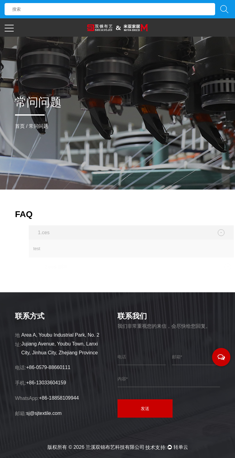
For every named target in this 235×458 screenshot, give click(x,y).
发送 (145, 408)
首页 (20, 126)
